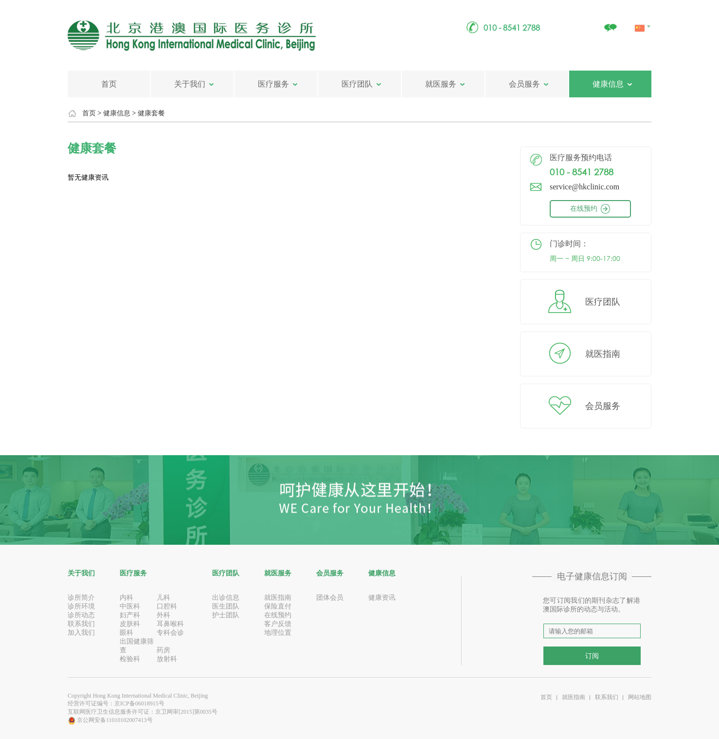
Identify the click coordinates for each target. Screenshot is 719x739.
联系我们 (81, 624)
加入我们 (81, 632)
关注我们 (610, 23)
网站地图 (639, 697)
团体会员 (329, 597)
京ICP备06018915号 (139, 703)
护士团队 (225, 615)
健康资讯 (381, 597)
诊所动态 (81, 615)
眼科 (126, 632)
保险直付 (277, 606)
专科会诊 (170, 632)
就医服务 (440, 84)
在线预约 (598, 209)
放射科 (167, 659)
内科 (126, 597)
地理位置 (277, 632)
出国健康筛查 (137, 646)
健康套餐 (151, 113)
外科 (163, 615)
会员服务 (524, 84)
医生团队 (225, 606)
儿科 (163, 597)
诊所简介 (81, 597)
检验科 (130, 659)
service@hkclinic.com (584, 187)
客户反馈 (277, 624)
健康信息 (608, 84)
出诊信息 (225, 597)
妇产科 (130, 615)
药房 (163, 650)
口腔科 (167, 606)
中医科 (130, 606)
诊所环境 (81, 606)
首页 (109, 84)
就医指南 (602, 354)
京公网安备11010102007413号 (110, 720)
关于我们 (189, 84)
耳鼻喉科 (170, 624)
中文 (640, 17)
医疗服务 (273, 84)
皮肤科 (130, 624)
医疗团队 (357, 84)
